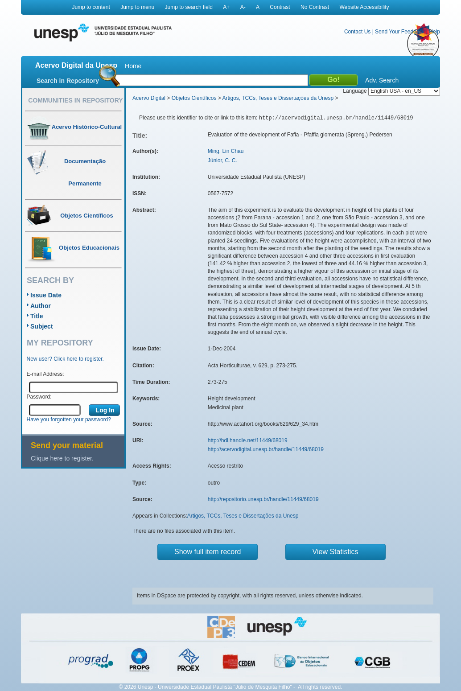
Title (36, 316)
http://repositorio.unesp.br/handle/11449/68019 (263, 499)
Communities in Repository (75, 100)
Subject (41, 326)
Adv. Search (382, 80)
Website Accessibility (364, 7)
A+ (226, 7)
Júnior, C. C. (222, 160)
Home (133, 66)
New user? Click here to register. (65, 359)
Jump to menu (137, 7)
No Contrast (314, 7)
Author (40, 305)
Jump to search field (189, 7)
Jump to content (91, 7)
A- (243, 7)
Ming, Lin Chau (226, 151)
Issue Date (46, 295)
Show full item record (207, 551)
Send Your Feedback (399, 32)
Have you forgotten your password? (69, 419)
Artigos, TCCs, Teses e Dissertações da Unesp (277, 98)
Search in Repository (68, 80)
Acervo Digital (148, 98)
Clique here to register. (62, 458)
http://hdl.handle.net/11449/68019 (248, 440)
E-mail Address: (45, 374)
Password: (39, 397)
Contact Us (357, 32)
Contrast (280, 7)
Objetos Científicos (194, 98)
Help (434, 32)
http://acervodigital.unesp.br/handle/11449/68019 (266, 449)
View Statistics (335, 551)
